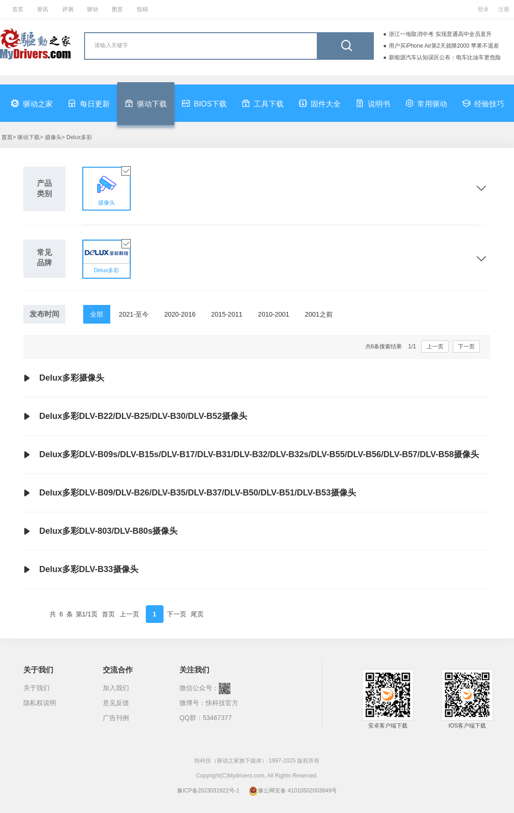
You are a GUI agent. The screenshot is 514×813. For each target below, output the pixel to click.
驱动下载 (146, 103)
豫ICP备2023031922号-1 (208, 790)
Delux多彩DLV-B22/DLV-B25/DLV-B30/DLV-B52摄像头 (135, 416)
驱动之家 (32, 103)
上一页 (435, 346)
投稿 (142, 9)
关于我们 (36, 688)
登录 (483, 9)
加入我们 (116, 688)
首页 (17, 9)
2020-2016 (180, 314)
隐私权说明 (39, 703)
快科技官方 (222, 703)
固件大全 (320, 103)
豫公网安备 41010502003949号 (293, 790)
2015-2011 (227, 314)
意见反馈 (116, 703)
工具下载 (263, 103)
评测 (67, 9)
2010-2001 (273, 314)
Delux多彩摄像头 (63, 378)
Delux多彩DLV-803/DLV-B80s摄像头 (100, 531)
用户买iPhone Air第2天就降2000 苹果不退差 (444, 45)
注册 (503, 9)
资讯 (42, 9)
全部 (96, 314)
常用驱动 (426, 103)
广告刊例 (116, 717)
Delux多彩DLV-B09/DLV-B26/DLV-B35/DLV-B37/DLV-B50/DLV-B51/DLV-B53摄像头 (189, 493)
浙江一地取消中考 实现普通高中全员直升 (440, 34)
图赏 (117, 9)
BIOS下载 (204, 103)
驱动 (92, 9)
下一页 (466, 346)
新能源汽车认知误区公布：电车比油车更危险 (445, 57)
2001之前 (318, 314)
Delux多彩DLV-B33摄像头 (80, 569)
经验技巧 (483, 103)
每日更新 (89, 103)
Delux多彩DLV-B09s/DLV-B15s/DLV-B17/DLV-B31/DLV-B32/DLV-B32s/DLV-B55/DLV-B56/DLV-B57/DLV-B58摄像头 (251, 455)
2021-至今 (134, 314)
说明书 (373, 103)
